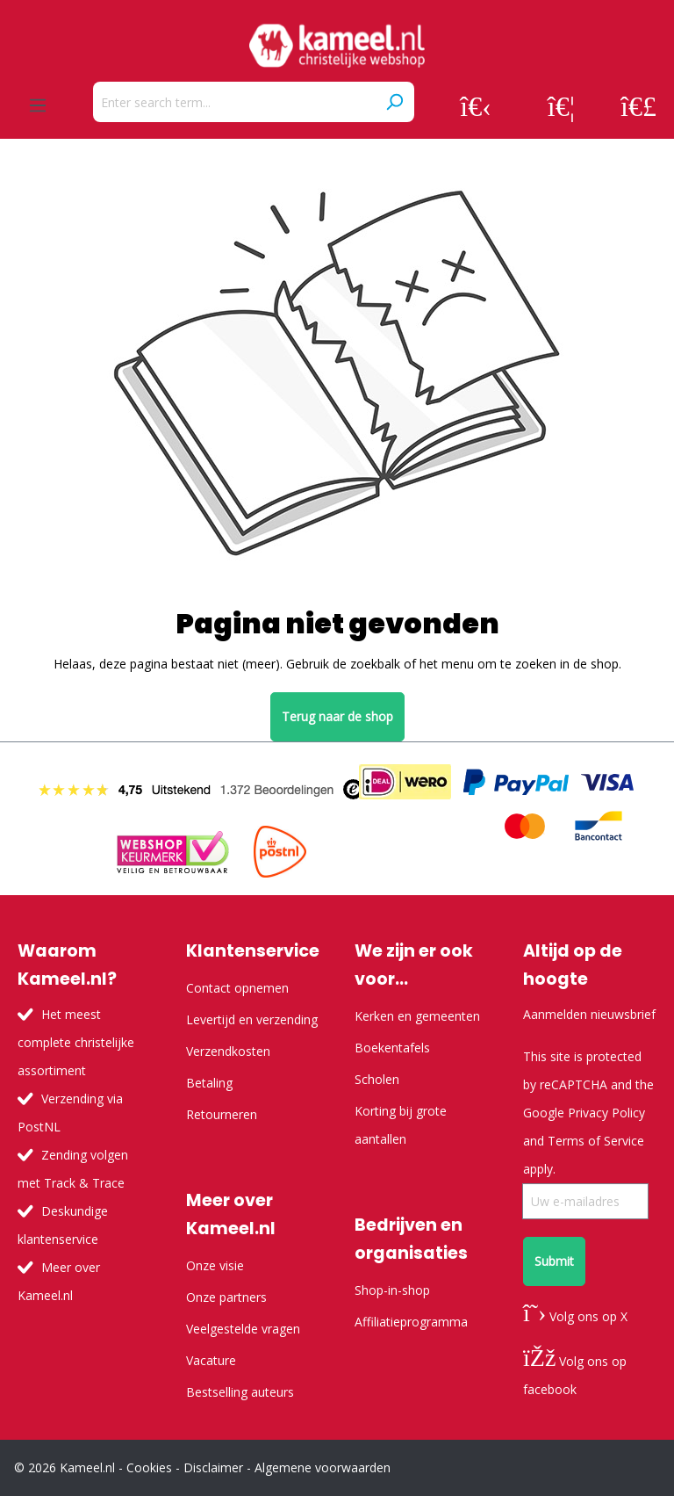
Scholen (377, 1079)
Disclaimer (213, 1467)
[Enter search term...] (234, 102)
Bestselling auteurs (240, 1392)
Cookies (149, 1467)
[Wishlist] (561, 105)
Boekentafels (392, 1047)
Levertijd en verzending (252, 1019)
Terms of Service (596, 1140)
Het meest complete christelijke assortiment (76, 1042)
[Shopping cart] (638, 105)
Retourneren (221, 1114)
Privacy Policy (606, 1112)
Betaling (209, 1082)
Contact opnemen (237, 987)
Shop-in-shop (392, 1290)
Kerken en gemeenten (417, 1016)
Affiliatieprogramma (411, 1321)
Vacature (211, 1360)
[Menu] (38, 105)
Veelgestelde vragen (243, 1328)
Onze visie (215, 1265)
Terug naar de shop (337, 716)
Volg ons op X (575, 1316)
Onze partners (226, 1297)
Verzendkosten (228, 1051)
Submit (554, 1261)
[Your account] (475, 105)
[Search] (394, 102)
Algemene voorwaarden (323, 1467)
